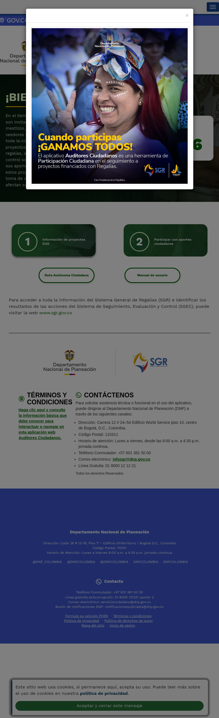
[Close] (187, 15)
